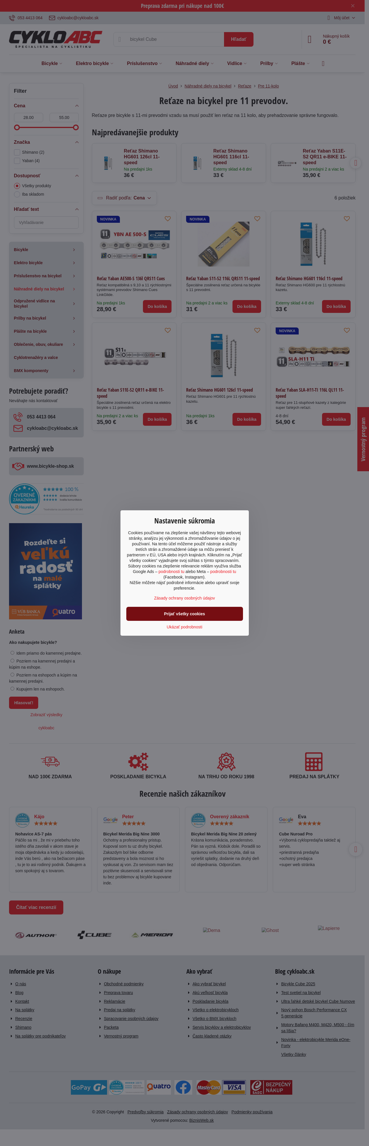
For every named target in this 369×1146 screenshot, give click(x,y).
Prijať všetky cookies (184, 613)
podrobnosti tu (171, 571)
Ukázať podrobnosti (184, 627)
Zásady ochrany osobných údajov (184, 598)
